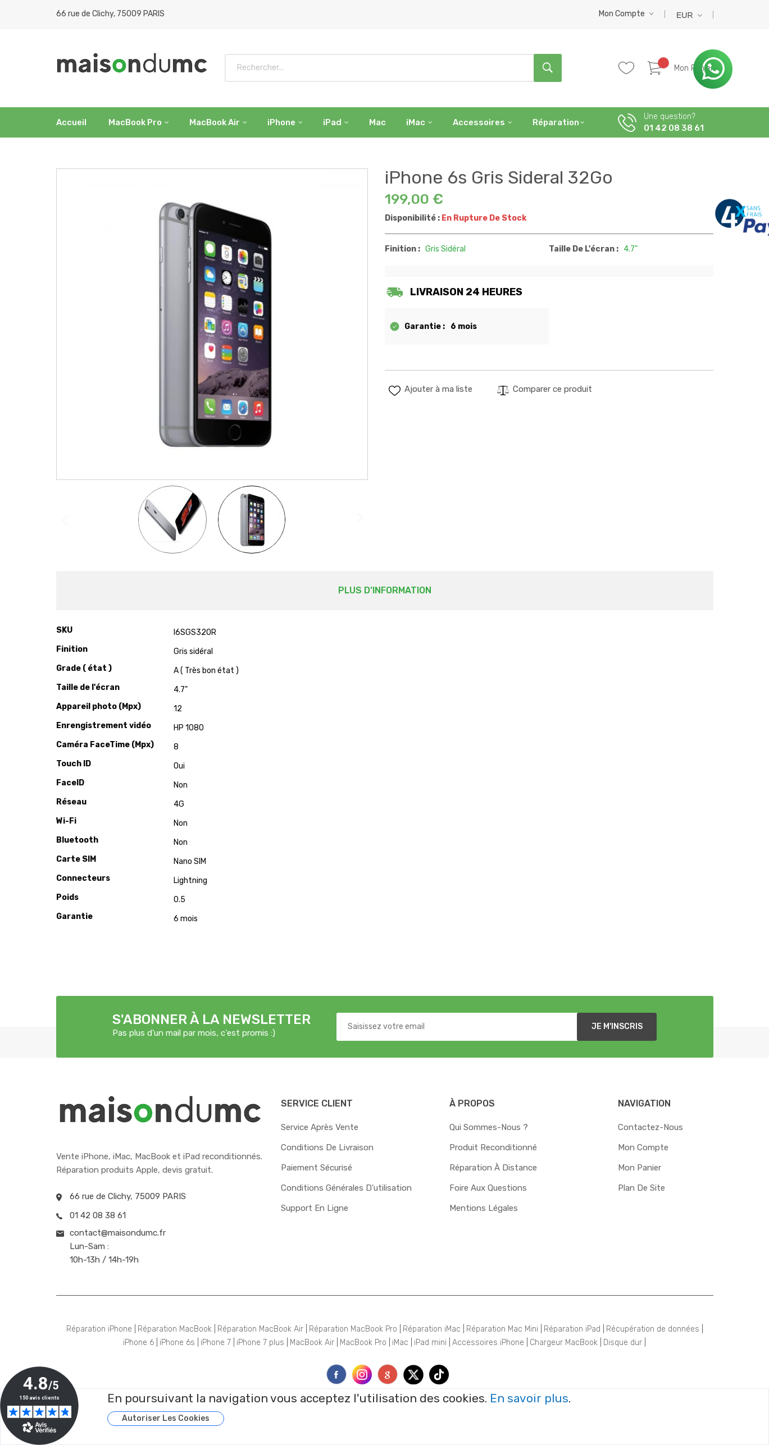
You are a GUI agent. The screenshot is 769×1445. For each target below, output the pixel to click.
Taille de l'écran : (583, 249)
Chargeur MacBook (564, 1342)
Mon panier (639, 1168)
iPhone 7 (216, 1342)
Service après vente (319, 1127)
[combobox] (393, 68)
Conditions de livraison (327, 1147)
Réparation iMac (432, 1329)
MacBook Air (312, 1342)
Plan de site (641, 1188)
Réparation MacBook (175, 1329)
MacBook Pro (363, 1342)
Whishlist (630, 68)
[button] (626, 14)
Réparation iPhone (99, 1329)
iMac (400, 1342)
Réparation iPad (572, 1329)
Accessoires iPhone (488, 1342)
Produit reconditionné (493, 1147)
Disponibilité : (412, 218)
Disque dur (622, 1342)
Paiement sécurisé (316, 1168)
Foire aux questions (488, 1188)
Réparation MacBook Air (260, 1329)
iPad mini (430, 1342)
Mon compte (622, 14)
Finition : (402, 249)
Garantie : (424, 326)
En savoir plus (529, 1398)
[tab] (384, 590)
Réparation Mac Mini (502, 1329)
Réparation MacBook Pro (353, 1329)
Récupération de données (652, 1329)
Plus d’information (384, 590)
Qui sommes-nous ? (488, 1127)
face (336, 1374)
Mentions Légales (483, 1208)
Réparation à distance (493, 1168)
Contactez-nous (650, 1127)
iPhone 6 (138, 1342)
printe (387, 1374)
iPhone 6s (177, 1342)
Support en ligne (314, 1208)
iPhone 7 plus (260, 1342)
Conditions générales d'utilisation (346, 1188)
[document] (423, 1409)
